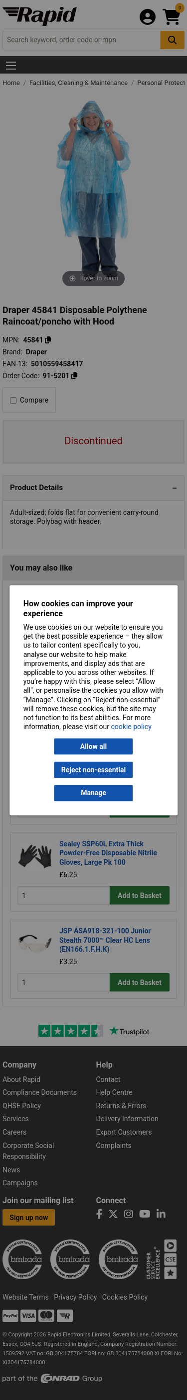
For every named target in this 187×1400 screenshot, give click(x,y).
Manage (93, 793)
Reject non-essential (93, 770)
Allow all (93, 746)
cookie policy (131, 727)
